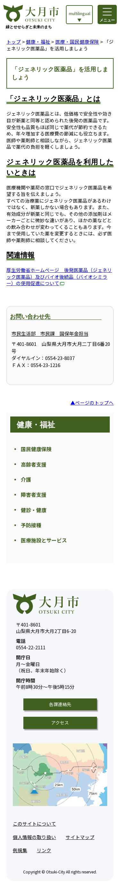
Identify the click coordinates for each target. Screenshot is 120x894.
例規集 (20, 850)
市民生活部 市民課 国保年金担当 (50, 333)
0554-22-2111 (30, 644)
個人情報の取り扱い (34, 837)
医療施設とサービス (44, 540)
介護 (26, 479)
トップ (13, 41)
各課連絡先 (60, 704)
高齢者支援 (33, 464)
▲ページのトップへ (92, 402)
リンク (44, 850)
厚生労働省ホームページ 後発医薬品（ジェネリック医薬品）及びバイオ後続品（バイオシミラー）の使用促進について (59, 276)
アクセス (60, 722)
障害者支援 (33, 494)
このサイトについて (34, 823)
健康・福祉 (38, 41)
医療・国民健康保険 (77, 41)
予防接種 (31, 525)
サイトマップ (80, 837)
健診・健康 (33, 510)
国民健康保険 (36, 449)
